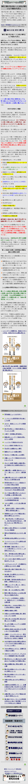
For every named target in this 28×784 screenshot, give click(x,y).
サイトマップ (11, 769)
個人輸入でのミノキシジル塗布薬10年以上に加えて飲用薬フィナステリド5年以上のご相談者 (15, 701)
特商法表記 (18, 769)
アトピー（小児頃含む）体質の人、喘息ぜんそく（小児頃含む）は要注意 (15, 600)
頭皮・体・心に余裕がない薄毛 (14, 590)
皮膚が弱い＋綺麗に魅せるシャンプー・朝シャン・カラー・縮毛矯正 (15, 472)
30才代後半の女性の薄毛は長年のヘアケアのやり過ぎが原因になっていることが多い (15, 643)
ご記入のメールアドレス (10, 771)
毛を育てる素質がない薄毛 (13, 448)
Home (2, 24)
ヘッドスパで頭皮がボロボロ (13, 442)
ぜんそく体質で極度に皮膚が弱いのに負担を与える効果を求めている (15, 465)
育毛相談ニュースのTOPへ (13, 414)
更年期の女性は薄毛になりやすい (15, 538)
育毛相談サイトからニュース (13, 24)
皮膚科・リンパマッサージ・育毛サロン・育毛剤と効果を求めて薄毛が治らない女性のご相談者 (15, 636)
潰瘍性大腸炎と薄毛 (10, 610)
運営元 (5, 769)
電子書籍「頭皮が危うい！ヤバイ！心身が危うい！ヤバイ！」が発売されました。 (15, 548)
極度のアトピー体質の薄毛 (13, 452)
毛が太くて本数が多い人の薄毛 (14, 455)
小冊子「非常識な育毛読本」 (13, 434)
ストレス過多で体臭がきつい (13, 445)
